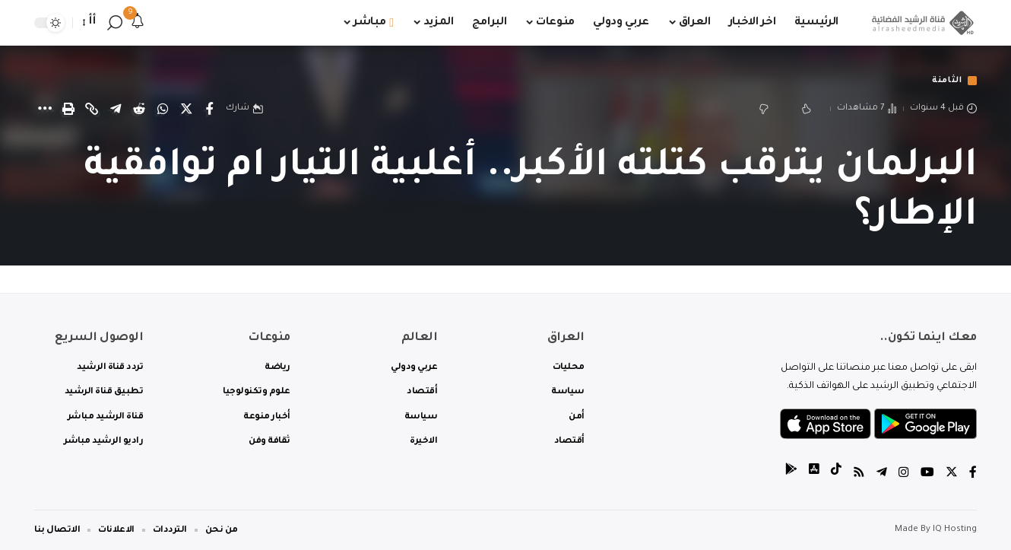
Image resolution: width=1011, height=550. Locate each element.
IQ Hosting (955, 530)
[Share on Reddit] (139, 109)
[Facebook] (973, 474)
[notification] (137, 23)
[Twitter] (952, 474)
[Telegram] (881, 474)
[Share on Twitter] (186, 109)
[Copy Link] (92, 109)
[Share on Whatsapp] (162, 109)
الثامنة (944, 81)
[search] (114, 23)
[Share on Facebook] (209, 109)
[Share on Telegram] (115, 109)
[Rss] (859, 474)
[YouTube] (927, 474)
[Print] (68, 109)
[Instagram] (903, 474)
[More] (44, 109)
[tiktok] (836, 474)
